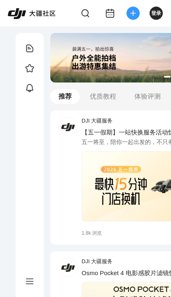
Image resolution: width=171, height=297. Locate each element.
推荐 (65, 96)
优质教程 (103, 96)
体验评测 (147, 96)
